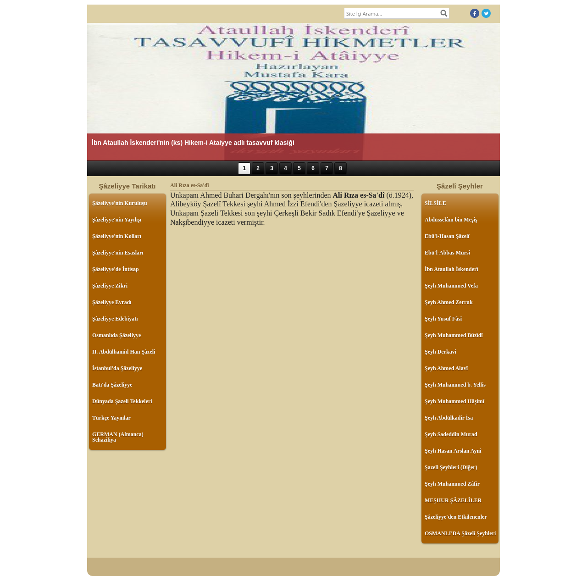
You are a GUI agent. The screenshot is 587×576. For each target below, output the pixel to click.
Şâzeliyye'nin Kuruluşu (119, 203)
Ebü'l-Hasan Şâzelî (447, 236)
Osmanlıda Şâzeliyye (116, 335)
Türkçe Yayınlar (111, 418)
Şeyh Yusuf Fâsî (443, 319)
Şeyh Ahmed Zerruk (449, 302)
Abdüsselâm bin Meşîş (451, 219)
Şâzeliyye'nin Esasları (118, 252)
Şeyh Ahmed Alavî (446, 368)
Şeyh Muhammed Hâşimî (454, 401)
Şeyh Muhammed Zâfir (452, 484)
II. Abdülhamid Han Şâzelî (123, 352)
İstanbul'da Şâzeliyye (117, 368)
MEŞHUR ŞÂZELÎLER (453, 500)
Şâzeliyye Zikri (109, 285)
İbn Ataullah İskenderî (451, 269)
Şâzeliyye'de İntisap (115, 269)
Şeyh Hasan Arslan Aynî (453, 451)
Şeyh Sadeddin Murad (451, 434)
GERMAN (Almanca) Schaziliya (118, 437)
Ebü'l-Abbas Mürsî (447, 252)
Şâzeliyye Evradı (112, 302)
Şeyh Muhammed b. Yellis (455, 385)
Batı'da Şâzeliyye (112, 385)
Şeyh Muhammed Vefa (451, 285)
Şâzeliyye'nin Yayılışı (116, 219)
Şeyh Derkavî (440, 352)
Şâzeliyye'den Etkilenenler (456, 517)
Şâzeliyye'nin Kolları (116, 236)
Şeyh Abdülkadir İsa (449, 418)
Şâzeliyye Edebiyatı (115, 319)
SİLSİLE (435, 203)
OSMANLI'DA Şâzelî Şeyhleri (460, 533)
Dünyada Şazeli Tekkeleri (122, 401)
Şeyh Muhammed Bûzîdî (454, 335)
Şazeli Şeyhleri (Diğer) (451, 467)
